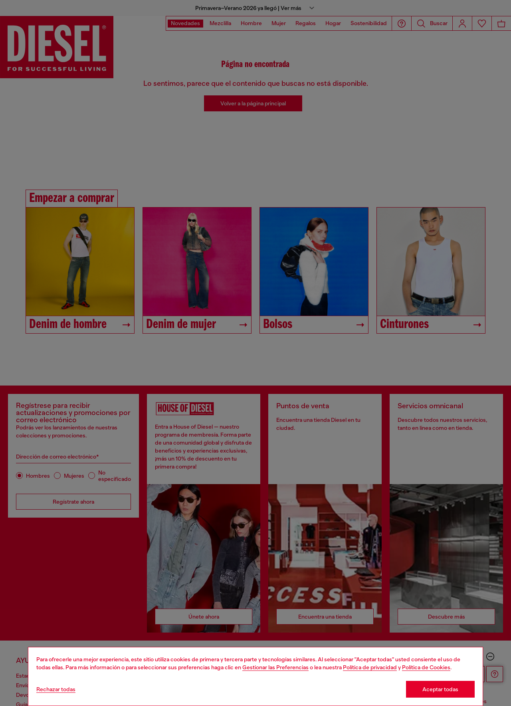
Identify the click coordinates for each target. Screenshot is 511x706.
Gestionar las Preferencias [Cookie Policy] (275, 667)
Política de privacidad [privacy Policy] (370, 667)
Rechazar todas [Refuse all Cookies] (55, 689)
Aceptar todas (440, 689)
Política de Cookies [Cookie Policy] (426, 667)
